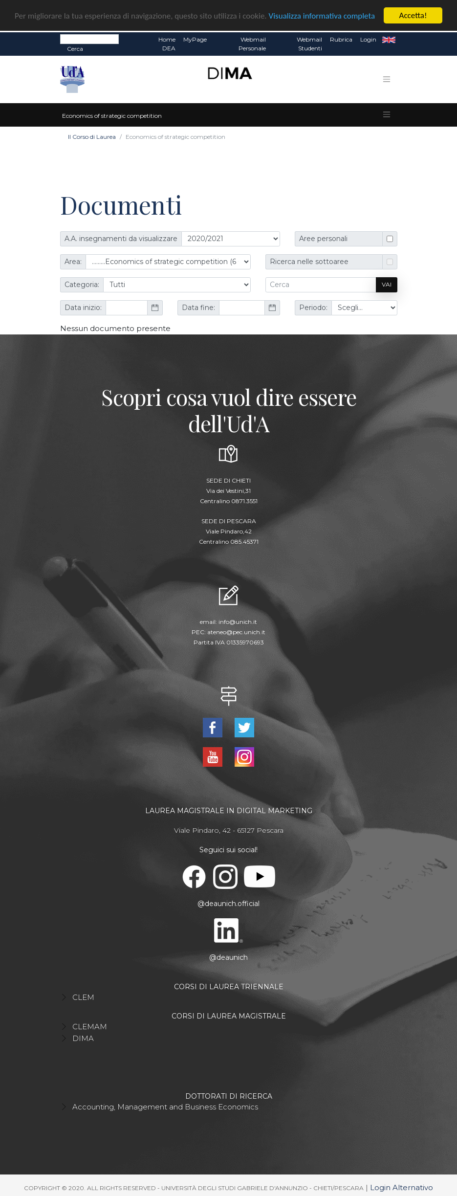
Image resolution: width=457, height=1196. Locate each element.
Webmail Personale (252, 43)
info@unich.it (237, 621)
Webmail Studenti (309, 43)
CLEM (83, 996)
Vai (387, 284)
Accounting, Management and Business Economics (165, 1105)
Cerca (75, 48)
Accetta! (413, 15)
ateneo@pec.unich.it (236, 631)
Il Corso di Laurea (92, 135)
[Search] (89, 39)
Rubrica (341, 39)
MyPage (195, 39)
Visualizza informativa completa (322, 15)
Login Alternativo (401, 1186)
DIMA (83, 1037)
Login (368, 39)
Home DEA (166, 43)
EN (388, 39)
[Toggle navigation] (386, 79)
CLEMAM (89, 1025)
